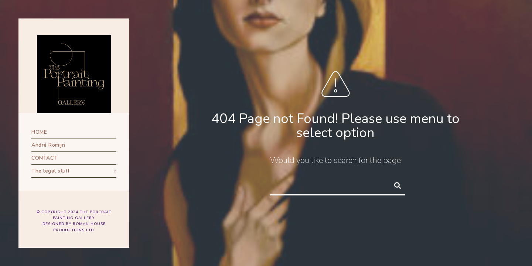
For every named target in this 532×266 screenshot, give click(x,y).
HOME (39, 132)
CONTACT (44, 157)
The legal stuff (50, 170)
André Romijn (48, 145)
